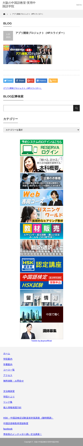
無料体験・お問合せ (13, 380)
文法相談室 (9, 391)
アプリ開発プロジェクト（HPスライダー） (23, 88)
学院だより (9, 396)
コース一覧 (9, 369)
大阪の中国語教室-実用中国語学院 (46, 442)
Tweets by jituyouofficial (41, 341)
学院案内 (7, 359)
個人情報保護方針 (12, 407)
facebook (8, 429)
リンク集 (7, 402)
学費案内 (7, 364)
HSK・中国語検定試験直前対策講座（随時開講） (28, 418)
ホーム (6, 353)
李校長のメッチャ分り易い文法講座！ (22, 434)
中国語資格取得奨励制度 (15, 423)
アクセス (7, 375)
